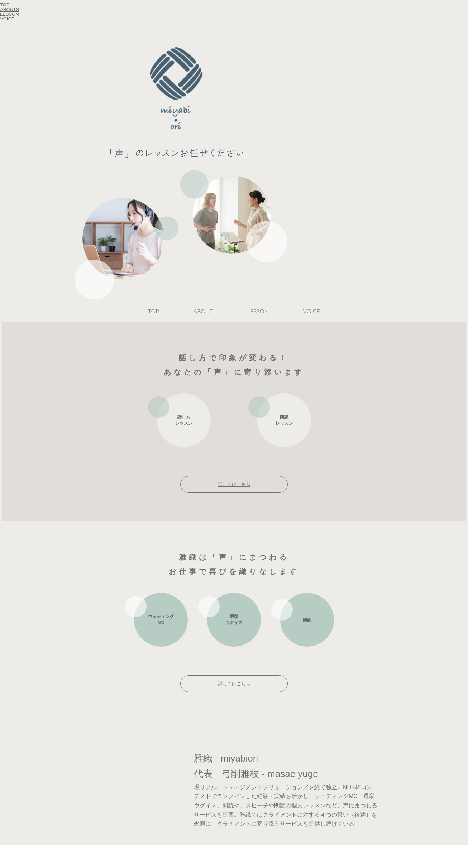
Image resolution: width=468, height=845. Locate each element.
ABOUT (203, 32)
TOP (153, 32)
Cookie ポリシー (14, 621)
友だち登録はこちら (305, 813)
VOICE (311, 32)
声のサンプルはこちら (297, 595)
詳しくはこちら (234, 205)
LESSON (257, 32)
